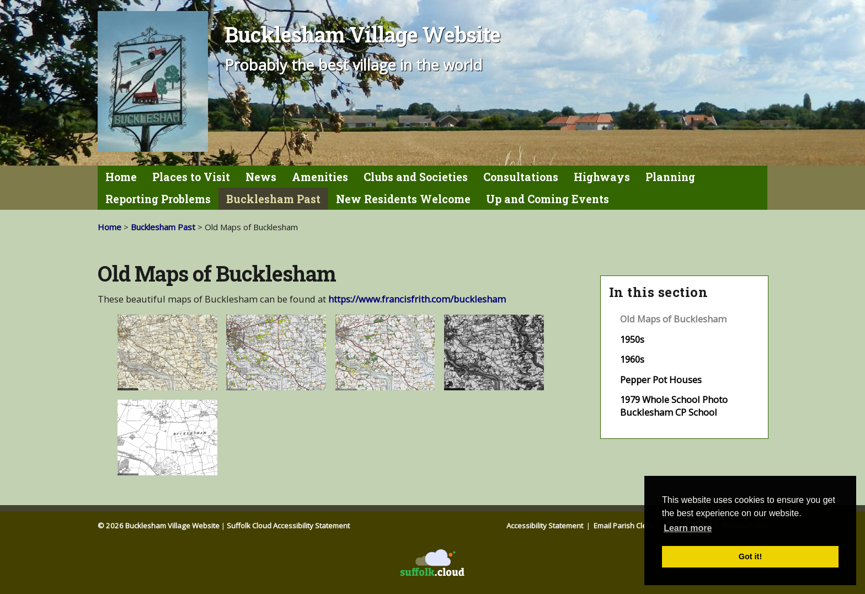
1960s (632, 359)
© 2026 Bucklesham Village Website (159, 526)
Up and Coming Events (547, 199)
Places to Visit (191, 177)
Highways (602, 177)
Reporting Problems (158, 199)
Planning (670, 177)
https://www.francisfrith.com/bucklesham (417, 299)
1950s (632, 339)
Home (121, 177)
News (260, 177)
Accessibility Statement (545, 526)
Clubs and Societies (416, 177)
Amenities (320, 177)
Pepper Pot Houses (661, 379)
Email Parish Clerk (624, 526)
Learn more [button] (688, 528)
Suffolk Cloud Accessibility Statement (288, 526)
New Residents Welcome (403, 199)
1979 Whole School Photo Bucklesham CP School (674, 405)
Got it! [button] (750, 556)
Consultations (520, 177)
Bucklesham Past (273, 199)
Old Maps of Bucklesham (673, 318)
